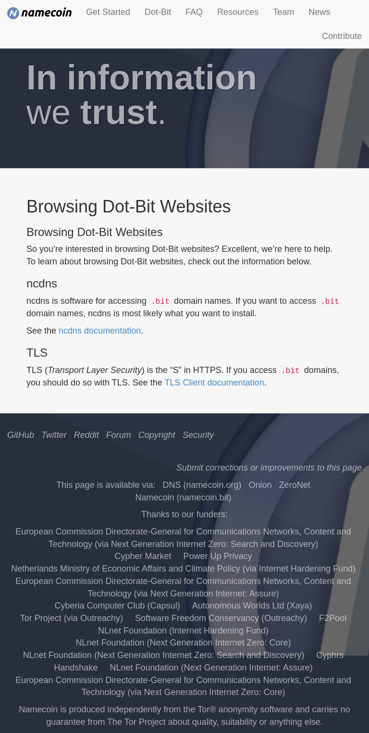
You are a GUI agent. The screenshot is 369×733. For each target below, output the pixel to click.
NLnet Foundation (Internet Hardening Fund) (183, 630)
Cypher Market (142, 556)
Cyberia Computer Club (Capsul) (117, 605)
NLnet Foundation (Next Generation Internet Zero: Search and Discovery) (163, 655)
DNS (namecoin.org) (201, 485)
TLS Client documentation (214, 382)
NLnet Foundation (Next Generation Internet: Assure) (211, 667)
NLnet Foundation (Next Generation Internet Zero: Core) (183, 642)
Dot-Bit (158, 12)
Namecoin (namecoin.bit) (183, 497)
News (319, 12)
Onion (260, 485)
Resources (237, 12)
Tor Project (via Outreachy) (71, 618)
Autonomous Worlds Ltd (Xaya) (252, 605)
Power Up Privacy (218, 556)
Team (283, 12)
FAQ (194, 12)
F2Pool (332, 618)
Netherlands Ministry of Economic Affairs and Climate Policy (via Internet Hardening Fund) (183, 568)
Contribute (342, 36)
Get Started (108, 12)
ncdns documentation (100, 330)
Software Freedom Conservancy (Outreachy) (221, 618)
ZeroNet (294, 485)
